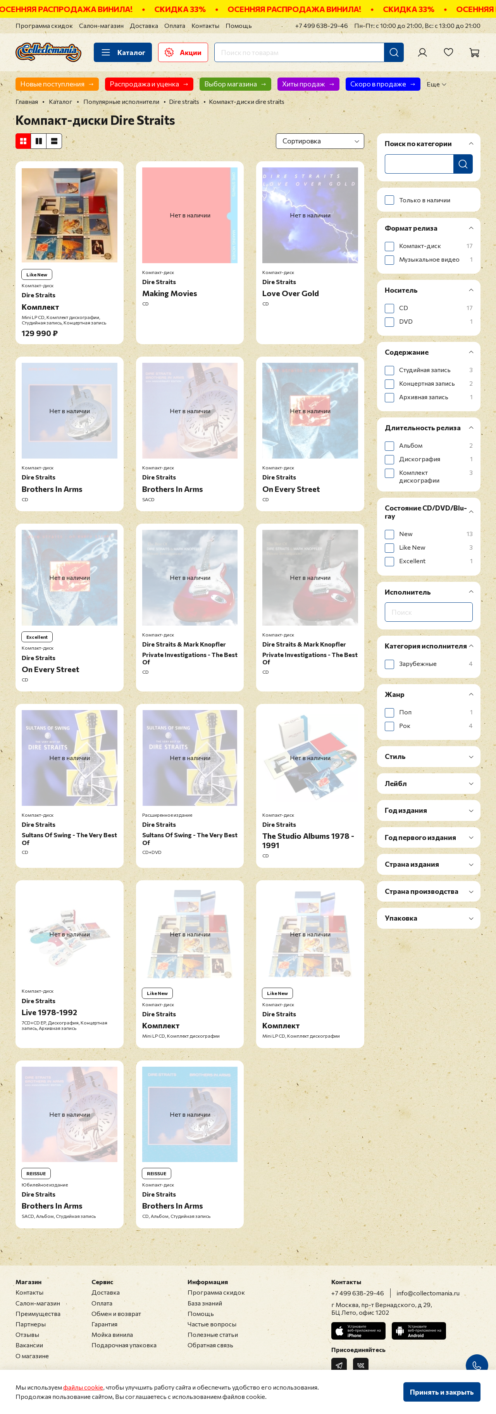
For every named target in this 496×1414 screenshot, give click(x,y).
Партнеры (31, 1324)
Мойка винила (112, 1334)
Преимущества (38, 1313)
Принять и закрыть (442, 1392)
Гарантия (104, 1324)
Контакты (205, 25)
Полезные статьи (213, 1334)
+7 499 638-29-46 (321, 25)
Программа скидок (44, 25)
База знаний (205, 1303)
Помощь (239, 25)
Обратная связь (210, 1344)
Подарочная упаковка (124, 1344)
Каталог (122, 52)
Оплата (174, 25)
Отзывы (27, 1334)
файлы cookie (83, 1387)
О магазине (32, 1355)
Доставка (144, 25)
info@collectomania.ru (428, 1293)
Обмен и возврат (116, 1313)
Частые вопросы (212, 1324)
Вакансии (29, 1344)
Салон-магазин (101, 25)
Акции (183, 52)
